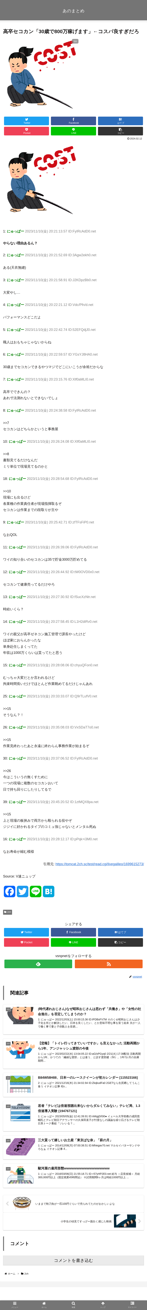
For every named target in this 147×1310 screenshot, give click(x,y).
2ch (7, 912)
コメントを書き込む (73, 1261)
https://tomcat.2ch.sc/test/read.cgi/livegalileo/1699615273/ (100, 864)
